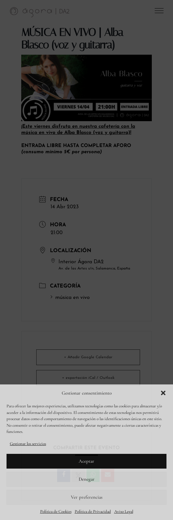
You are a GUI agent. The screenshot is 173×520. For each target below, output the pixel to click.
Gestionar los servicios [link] (28, 443)
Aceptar (86, 461)
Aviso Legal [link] (123, 511)
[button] (163, 393)
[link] (40, 11)
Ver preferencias (86, 497)
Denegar (87, 479)
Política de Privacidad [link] (93, 511)
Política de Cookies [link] (55, 511)
